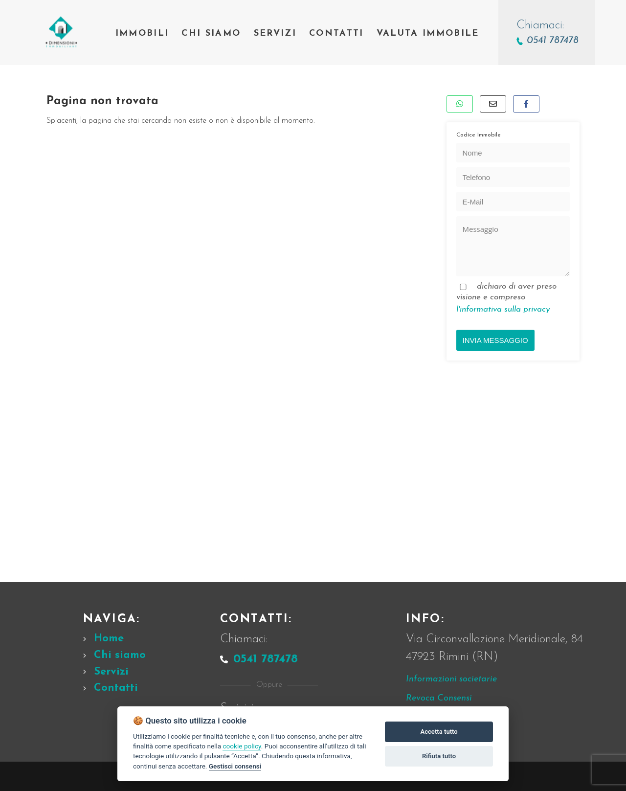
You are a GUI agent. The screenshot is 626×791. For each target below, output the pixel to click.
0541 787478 (259, 659)
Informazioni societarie (451, 679)
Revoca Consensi (439, 698)
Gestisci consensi (235, 766)
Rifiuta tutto (439, 756)
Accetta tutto (438, 731)
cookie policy (242, 746)
